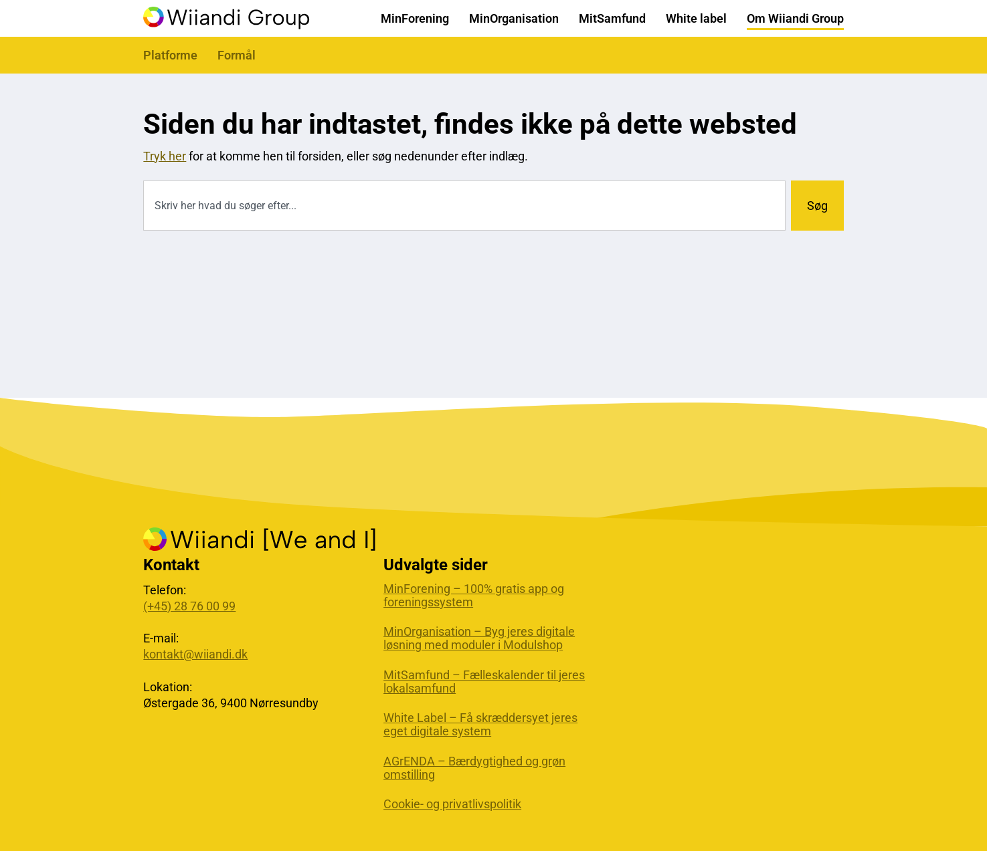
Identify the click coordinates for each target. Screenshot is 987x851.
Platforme (170, 55)
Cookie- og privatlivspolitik (452, 804)
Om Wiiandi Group (795, 18)
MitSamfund (612, 18)
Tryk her (164, 156)
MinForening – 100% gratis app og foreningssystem (473, 595)
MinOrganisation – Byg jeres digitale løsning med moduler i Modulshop (479, 638)
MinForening (415, 18)
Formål (236, 55)
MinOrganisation (514, 18)
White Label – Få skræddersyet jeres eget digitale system (480, 724)
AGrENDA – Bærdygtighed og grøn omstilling (474, 768)
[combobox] (464, 205)
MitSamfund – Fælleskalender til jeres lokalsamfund (484, 681)
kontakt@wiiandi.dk (195, 654)
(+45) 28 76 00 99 (189, 606)
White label (696, 18)
